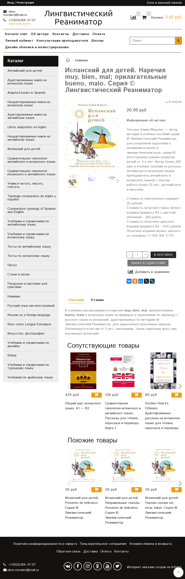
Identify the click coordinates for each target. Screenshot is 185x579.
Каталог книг (16, 34)
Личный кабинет (19, 40)
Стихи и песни (18, 274)
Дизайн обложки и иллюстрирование (37, 47)
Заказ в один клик (148, 263)
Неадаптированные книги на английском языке (28, 138)
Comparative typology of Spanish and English (31, 210)
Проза (12, 265)
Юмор (11, 355)
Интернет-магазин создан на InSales (154, 567)
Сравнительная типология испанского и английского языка (31, 173)
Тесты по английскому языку (29, 246)
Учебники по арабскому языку (30, 377)
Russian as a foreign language (28, 315)
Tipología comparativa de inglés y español (31, 198)
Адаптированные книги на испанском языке (27, 82)
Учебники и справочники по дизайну (28, 344)
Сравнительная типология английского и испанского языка (31, 160)
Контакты (60, 34)
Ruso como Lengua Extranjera (29, 324)
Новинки (81, 60)
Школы (97, 40)
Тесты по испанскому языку (28, 256)
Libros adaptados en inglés (26, 127)
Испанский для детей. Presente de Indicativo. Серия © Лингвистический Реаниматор (82, 508)
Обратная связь (68, 551)
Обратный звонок (20, 24)
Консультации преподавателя (62, 40)
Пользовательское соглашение (103, 544)
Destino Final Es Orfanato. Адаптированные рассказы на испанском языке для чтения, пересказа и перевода (162, 415)
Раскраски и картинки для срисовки (27, 285)
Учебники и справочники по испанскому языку (28, 236)
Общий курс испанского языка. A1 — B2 (83, 406)
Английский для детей (24, 70)
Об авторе (40, 34)
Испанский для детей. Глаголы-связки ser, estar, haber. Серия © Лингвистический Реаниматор (162, 508)
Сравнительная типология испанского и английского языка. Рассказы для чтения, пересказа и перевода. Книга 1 (123, 415)
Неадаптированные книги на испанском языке (28, 104)
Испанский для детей (23, 149)
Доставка (80, 34)
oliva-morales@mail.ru (15, 13)
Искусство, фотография (25, 333)
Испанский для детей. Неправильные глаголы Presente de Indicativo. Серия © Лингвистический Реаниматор (122, 510)
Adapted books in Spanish (26, 92)
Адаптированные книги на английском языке (27, 116)
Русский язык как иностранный (30, 305)
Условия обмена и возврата (150, 544)
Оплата (98, 34)
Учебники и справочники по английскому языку (28, 223)
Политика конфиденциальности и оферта (45, 544)
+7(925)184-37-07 (22, 20)
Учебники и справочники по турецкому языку (28, 367)
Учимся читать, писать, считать (25, 185)
